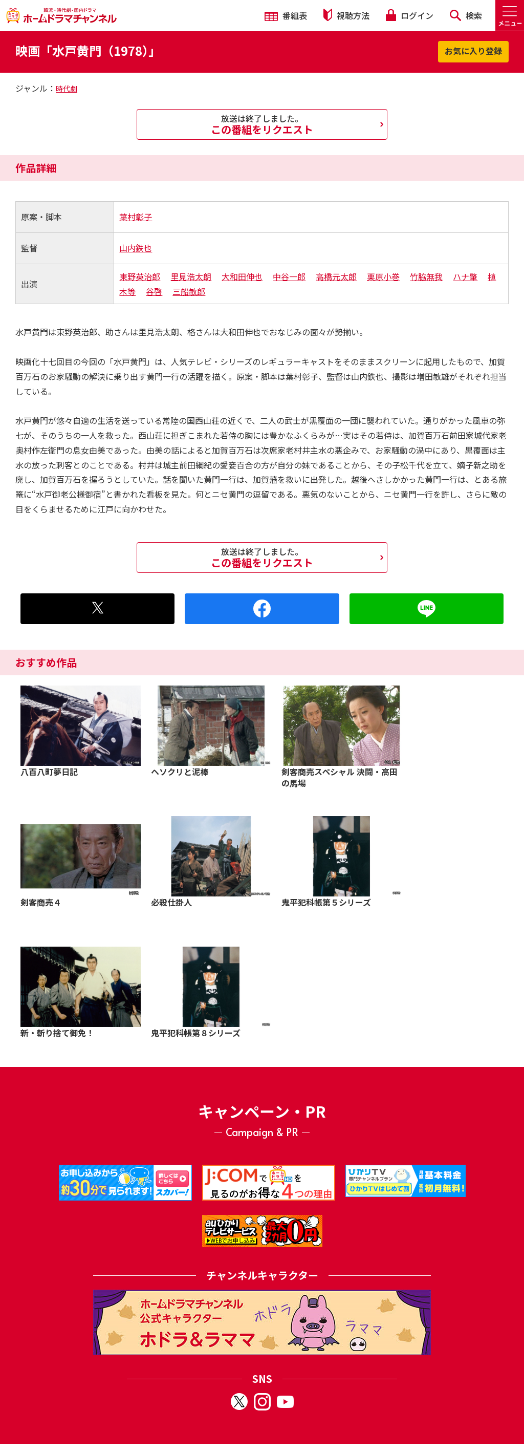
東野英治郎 (139, 276)
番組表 (286, 15)
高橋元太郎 (336, 276)
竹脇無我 (426, 276)
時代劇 (66, 88)
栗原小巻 (383, 276)
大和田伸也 (242, 276)
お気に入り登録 (473, 51)
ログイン (409, 15)
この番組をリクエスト (262, 124)
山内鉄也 (135, 248)
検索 (466, 15)
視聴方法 (346, 15)
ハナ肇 (465, 276)
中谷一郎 (289, 276)
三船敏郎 (188, 291)
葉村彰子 (135, 216)
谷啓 (154, 291)
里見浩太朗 (190, 276)
